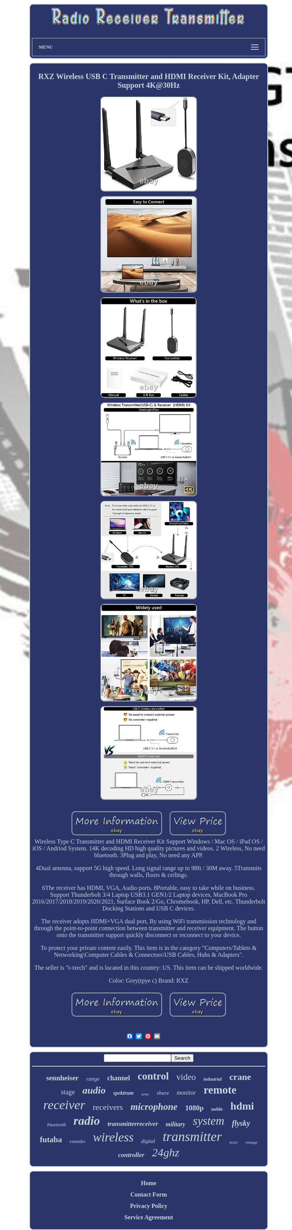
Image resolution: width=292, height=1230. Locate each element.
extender (77, 1141)
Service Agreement (148, 1217)
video (186, 1077)
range (93, 1079)
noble (217, 1109)
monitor (186, 1092)
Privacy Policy (148, 1206)
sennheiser (62, 1078)
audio (94, 1090)
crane (240, 1077)
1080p (194, 1108)
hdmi (242, 1106)
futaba (51, 1139)
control (153, 1076)
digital (148, 1141)
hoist (233, 1142)
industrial (212, 1079)
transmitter (192, 1136)
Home (149, 1183)
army (145, 1094)
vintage (251, 1142)
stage (68, 1092)
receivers (108, 1107)
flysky (241, 1123)
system (208, 1120)
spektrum (123, 1093)
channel (118, 1078)
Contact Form (148, 1194)
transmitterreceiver (133, 1123)
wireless (113, 1137)
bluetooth (56, 1124)
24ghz (165, 1152)
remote (219, 1090)
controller (131, 1155)
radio (86, 1120)
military (176, 1124)
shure (163, 1093)
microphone (154, 1107)
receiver (64, 1105)
